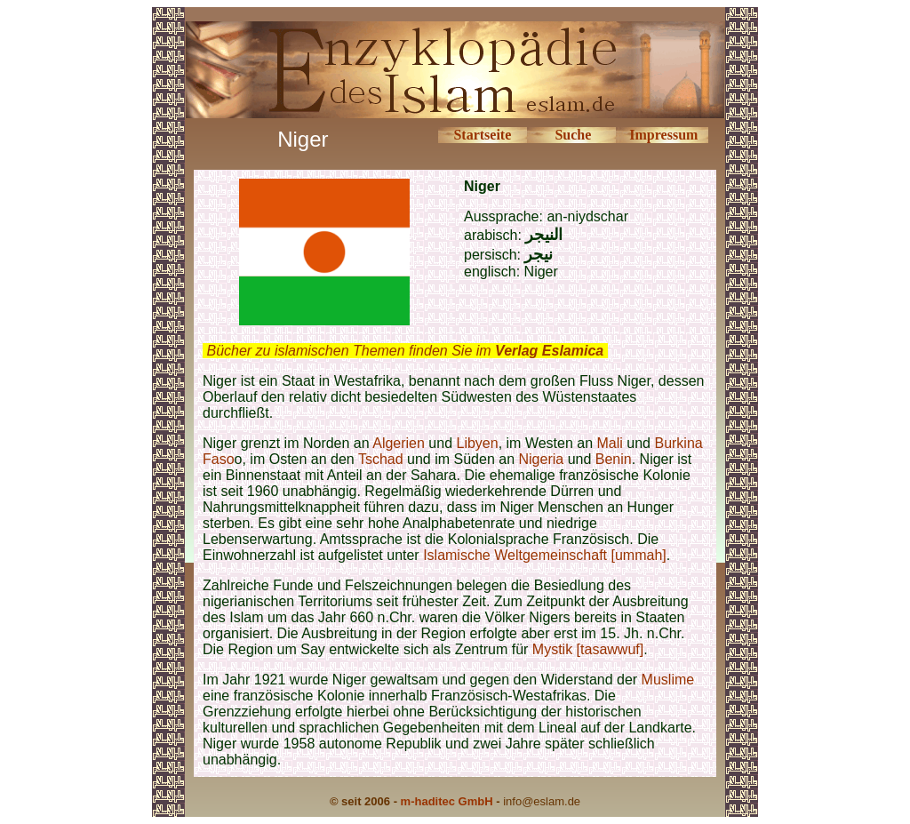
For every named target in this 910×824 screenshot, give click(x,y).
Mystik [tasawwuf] (587, 649)
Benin (613, 459)
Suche (573, 134)
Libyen (478, 443)
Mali (610, 443)
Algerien (398, 443)
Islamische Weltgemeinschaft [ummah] (545, 555)
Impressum (663, 134)
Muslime (668, 679)
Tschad (380, 459)
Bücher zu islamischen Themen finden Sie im (404, 350)
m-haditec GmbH (447, 801)
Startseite (482, 134)
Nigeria (541, 459)
